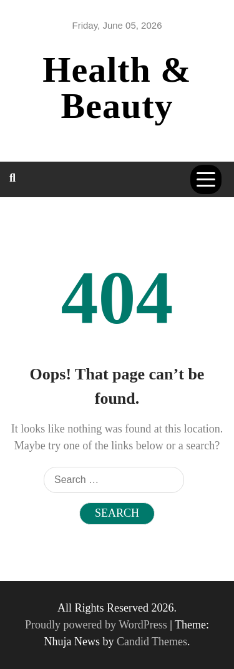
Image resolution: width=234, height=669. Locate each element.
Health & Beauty (116, 87)
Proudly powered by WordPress (97, 624)
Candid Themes (152, 641)
